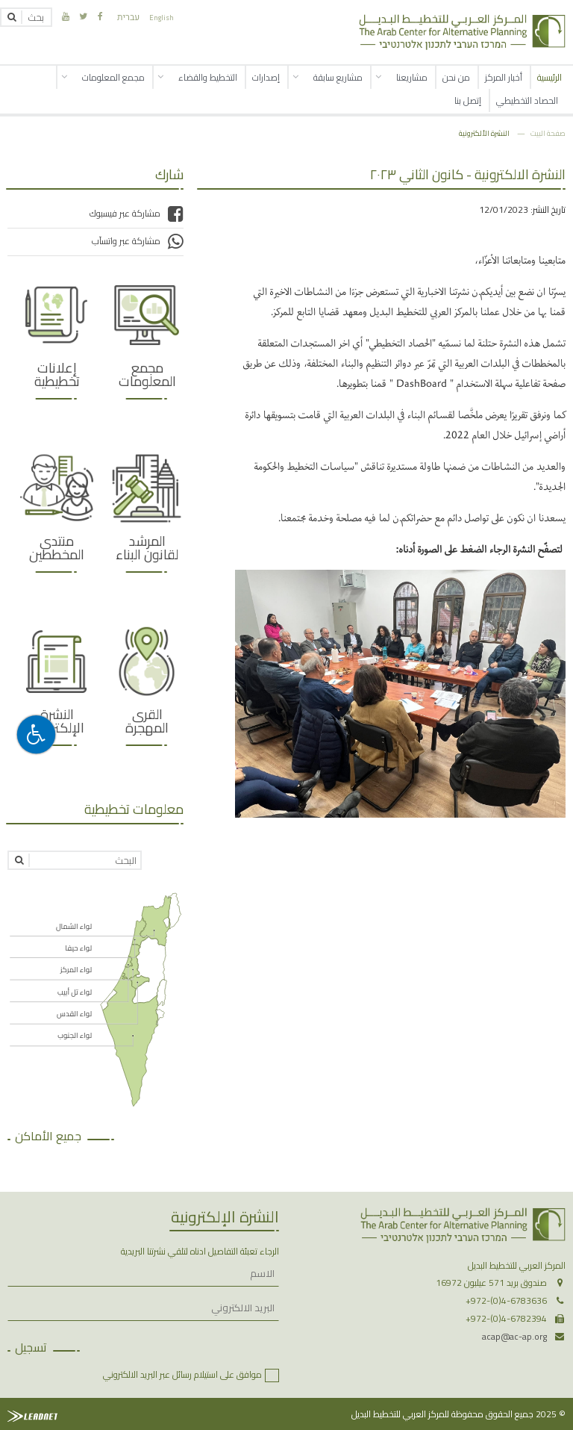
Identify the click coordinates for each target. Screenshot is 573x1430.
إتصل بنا (467, 100)
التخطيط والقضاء (207, 77)
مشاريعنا (412, 77)
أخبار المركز (503, 77)
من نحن (456, 77)
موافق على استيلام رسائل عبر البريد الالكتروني (182, 1374)
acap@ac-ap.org (514, 1336)
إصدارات (266, 77)
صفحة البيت (548, 133)
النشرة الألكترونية (484, 133)
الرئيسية (549, 77)
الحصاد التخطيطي (527, 100)
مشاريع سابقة (338, 77)
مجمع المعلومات (113, 77)
